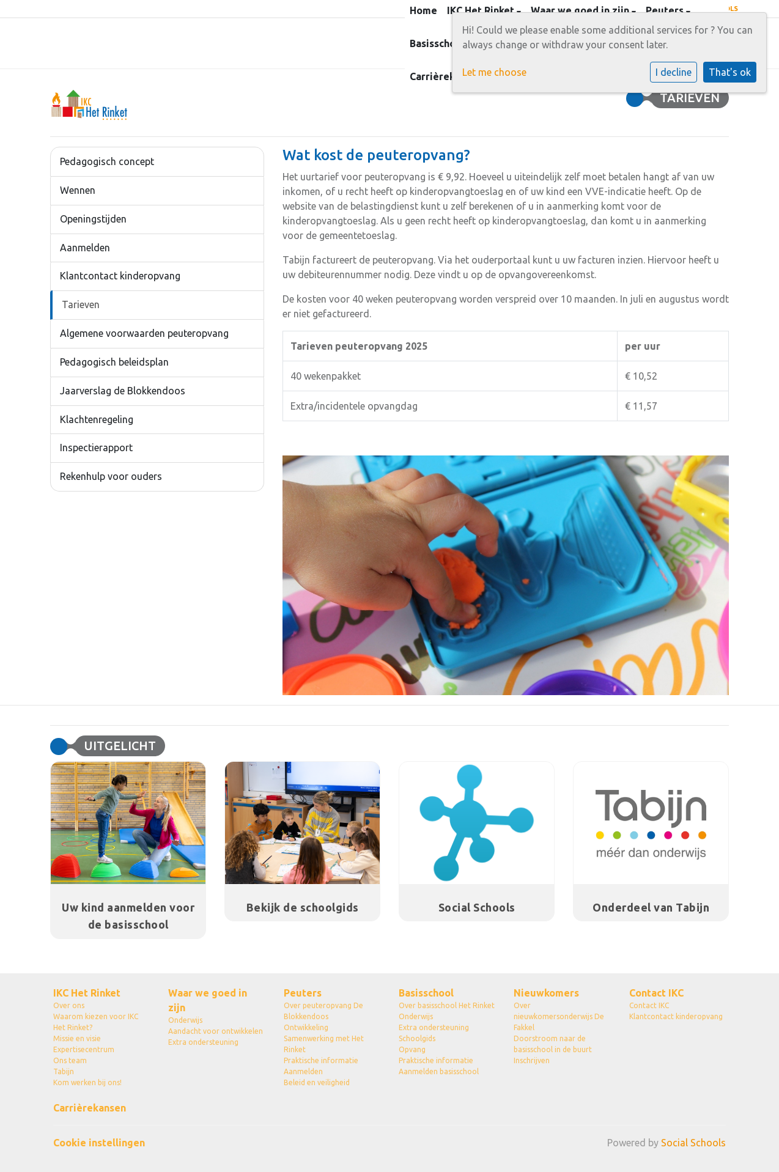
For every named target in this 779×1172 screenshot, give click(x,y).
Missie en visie (77, 1038)
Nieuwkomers (546, 992)
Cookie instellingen (99, 1142)
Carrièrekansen (446, 76)
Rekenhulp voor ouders (111, 476)
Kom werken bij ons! (87, 1082)
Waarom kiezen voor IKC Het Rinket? (95, 1021)
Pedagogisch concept (107, 161)
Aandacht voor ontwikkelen (215, 1031)
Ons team (70, 1060)
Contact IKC (656, 992)
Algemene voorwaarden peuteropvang (144, 333)
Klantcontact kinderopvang (120, 275)
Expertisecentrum (83, 1049)
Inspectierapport (96, 447)
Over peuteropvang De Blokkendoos (323, 1010)
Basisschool (438, 43)
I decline (673, 72)
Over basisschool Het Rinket (447, 1005)
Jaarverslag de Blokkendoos (122, 390)
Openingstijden (93, 218)
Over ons (68, 1005)
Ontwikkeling (306, 1027)
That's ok (730, 72)
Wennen (77, 190)
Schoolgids (417, 1038)
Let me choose (494, 72)
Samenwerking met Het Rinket (324, 1043)
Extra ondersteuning (203, 1042)
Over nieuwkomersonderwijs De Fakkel (559, 1016)
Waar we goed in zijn (207, 1000)
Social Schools (693, 1142)
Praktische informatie (321, 1060)
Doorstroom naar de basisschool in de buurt (553, 1043)
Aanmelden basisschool (439, 1071)
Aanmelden (85, 247)
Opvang (412, 1049)
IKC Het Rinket (86, 992)
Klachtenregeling (96, 419)
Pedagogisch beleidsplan (114, 361)
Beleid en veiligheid (317, 1082)
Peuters (303, 992)
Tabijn (63, 1071)
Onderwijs (185, 1020)
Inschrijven (532, 1060)
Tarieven (81, 304)
